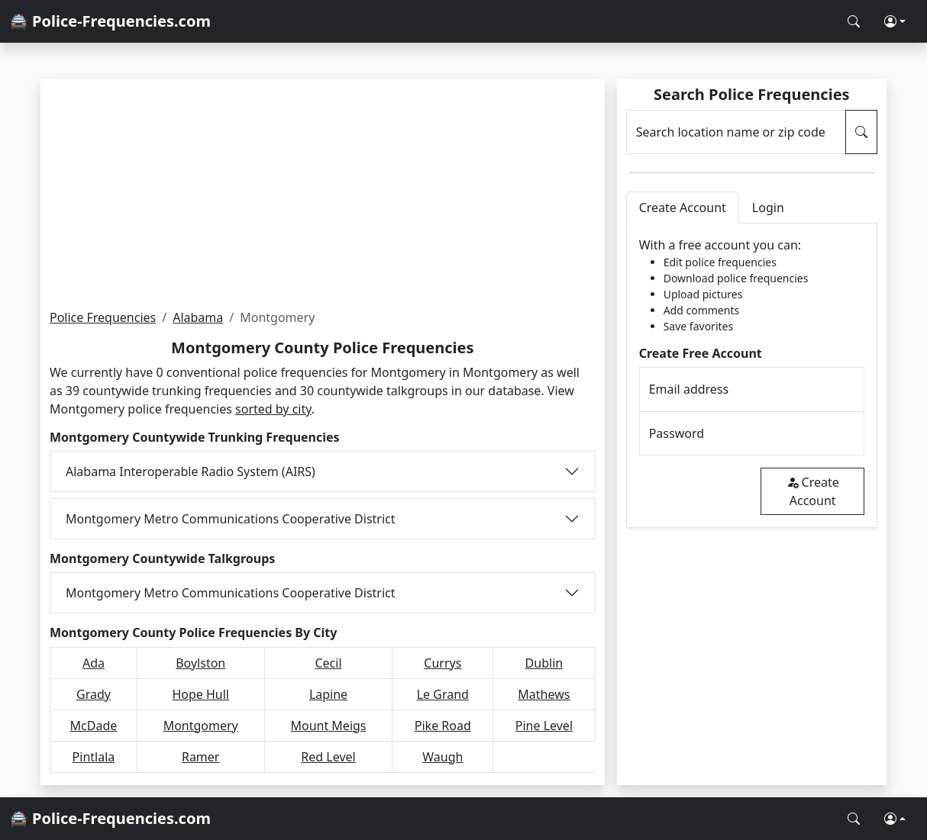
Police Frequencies (103, 317)
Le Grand (443, 694)
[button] (895, 21)
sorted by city (273, 409)
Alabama (198, 317)
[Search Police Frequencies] (853, 21)
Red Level (328, 756)
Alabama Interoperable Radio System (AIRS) (190, 471)
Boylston (200, 663)
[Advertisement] (323, 194)
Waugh (442, 756)
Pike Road (443, 725)
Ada (93, 663)
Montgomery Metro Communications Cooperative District (231, 518)
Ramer (201, 756)
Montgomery (200, 725)
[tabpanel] (751, 376)
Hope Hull (200, 694)
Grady (93, 694)
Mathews (544, 694)
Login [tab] (768, 207)
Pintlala (94, 756)
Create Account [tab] (682, 207)
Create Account (812, 491)
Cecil (328, 663)
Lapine (328, 694)
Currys (442, 663)
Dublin (544, 663)
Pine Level (544, 725)
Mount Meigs (328, 725)
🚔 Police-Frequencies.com (110, 21)
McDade (94, 725)
